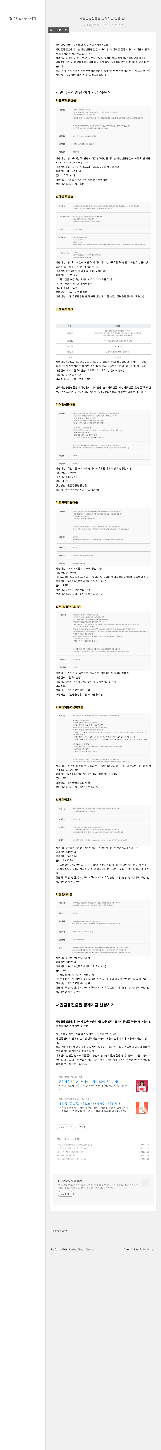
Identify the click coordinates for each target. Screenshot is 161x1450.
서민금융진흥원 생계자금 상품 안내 (103, 18)
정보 (60, 1245)
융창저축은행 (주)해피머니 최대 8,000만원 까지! (88, 1187)
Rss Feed (55, 1355)
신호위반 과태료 (64, 1261)
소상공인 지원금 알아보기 (68, 1257)
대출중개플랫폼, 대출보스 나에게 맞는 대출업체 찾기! (91, 1209)
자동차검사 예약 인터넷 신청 (70, 1254)
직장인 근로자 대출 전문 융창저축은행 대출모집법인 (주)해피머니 (93, 1193)
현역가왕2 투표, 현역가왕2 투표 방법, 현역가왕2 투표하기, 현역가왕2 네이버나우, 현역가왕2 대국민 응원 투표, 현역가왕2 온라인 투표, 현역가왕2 (99, 1291)
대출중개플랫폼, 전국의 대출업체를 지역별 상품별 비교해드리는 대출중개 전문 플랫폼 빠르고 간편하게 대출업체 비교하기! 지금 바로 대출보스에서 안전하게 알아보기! (94, 1215)
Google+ (89, 1355)
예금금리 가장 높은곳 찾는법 (70, 1264)
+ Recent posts (59, 1336)
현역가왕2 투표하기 (22, 18)
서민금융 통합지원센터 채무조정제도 (73, 1250)
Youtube (81, 1355)
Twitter (65, 1355)
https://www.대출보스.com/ (71, 1204)
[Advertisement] (103, 1039)
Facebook (73, 1355)
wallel (153, 1355)
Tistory (136, 1355)
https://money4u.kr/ (68, 1182)
